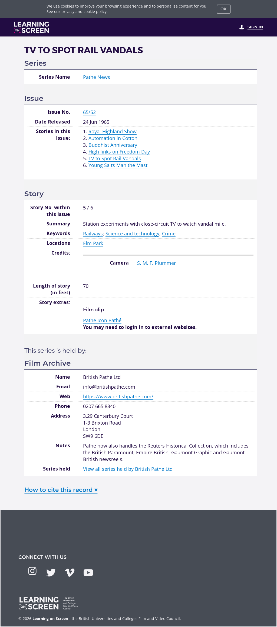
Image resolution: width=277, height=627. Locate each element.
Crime (169, 233)
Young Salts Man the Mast (117, 165)
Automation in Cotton (112, 138)
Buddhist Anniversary (112, 145)
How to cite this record (60, 489)
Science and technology (132, 233)
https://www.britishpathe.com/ (118, 396)
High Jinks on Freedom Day (119, 151)
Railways (93, 233)
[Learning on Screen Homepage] (32, 27)
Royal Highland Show (112, 131)
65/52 (89, 112)
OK (223, 8)
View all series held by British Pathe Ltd (128, 469)
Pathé (102, 320)
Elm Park (93, 243)
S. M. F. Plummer (156, 263)
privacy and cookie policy (84, 11)
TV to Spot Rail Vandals (114, 158)
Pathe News (96, 77)
